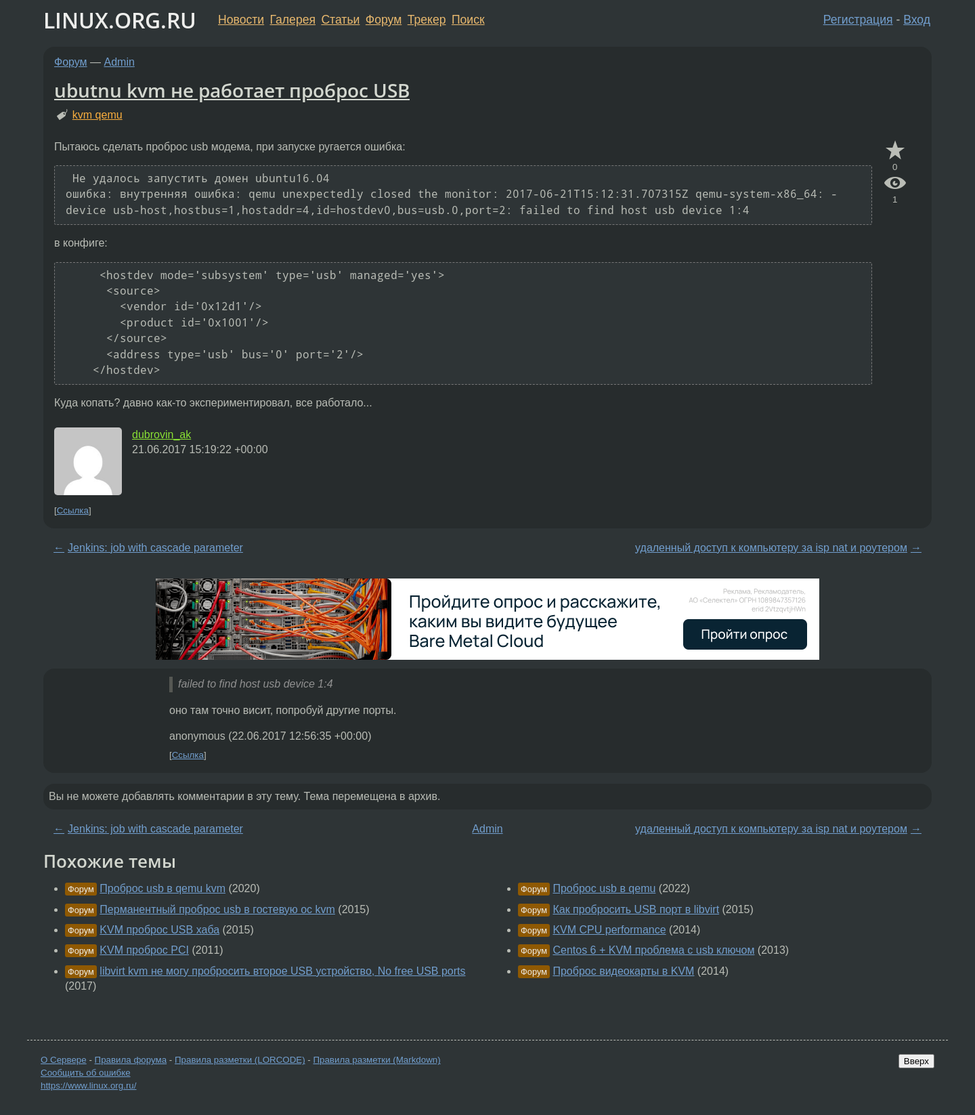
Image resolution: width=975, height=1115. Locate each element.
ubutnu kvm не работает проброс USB (232, 90)
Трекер (427, 19)
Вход (916, 19)
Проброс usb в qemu (603, 888)
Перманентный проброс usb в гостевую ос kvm (217, 909)
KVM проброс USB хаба (159, 929)
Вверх (916, 1061)
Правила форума (131, 1060)
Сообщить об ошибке (86, 1073)
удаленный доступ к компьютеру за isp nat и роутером (771, 547)
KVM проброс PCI (144, 950)
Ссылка (73, 510)
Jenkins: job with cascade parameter (155, 547)
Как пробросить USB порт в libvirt (635, 909)
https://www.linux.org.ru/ (88, 1085)
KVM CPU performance (609, 929)
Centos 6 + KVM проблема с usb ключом (653, 950)
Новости (241, 19)
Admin (119, 62)
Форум (384, 19)
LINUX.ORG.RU (119, 20)
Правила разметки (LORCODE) (240, 1060)
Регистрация (858, 19)
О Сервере (64, 1060)
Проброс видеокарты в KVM (623, 971)
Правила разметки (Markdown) (376, 1060)
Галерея (293, 19)
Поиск (468, 19)
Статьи (340, 19)
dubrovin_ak (161, 434)
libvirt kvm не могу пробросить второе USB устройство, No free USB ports (282, 971)
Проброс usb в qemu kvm (162, 888)
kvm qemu (97, 115)
